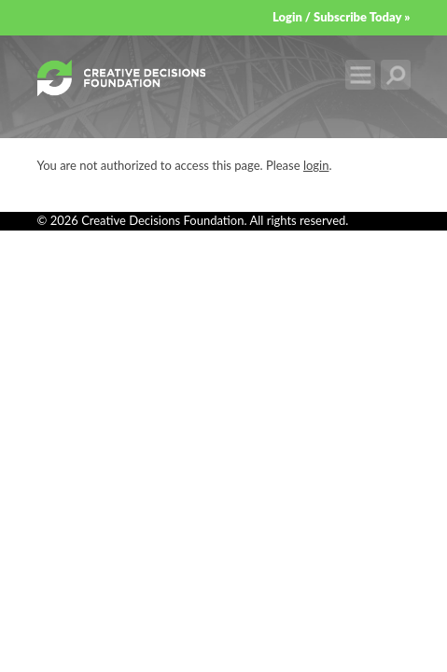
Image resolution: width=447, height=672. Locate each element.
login (316, 165)
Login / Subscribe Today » (341, 16)
